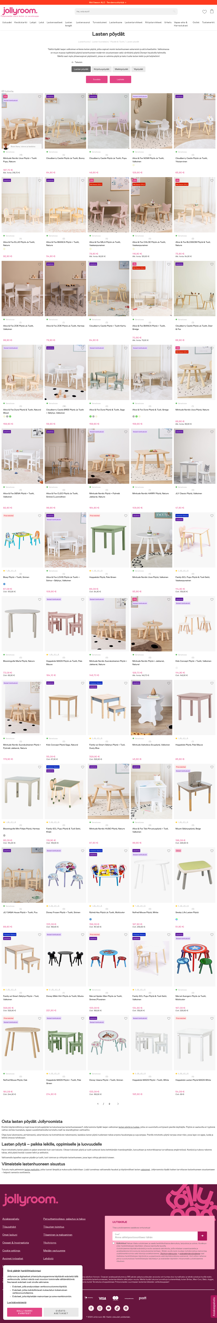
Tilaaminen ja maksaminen (57, 1234)
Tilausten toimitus (53, 1226)
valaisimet (145, 1169)
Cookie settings (11, 1250)
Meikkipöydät (121, 69)
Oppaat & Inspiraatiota (15, 1242)
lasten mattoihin (32, 1169)
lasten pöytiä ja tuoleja (129, 1127)
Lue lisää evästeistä (16, 1302)
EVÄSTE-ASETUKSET (61, 1312)
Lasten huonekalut (100, 41)
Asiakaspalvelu (10, 1219)
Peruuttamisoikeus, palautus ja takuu (64, 1219)
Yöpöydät (138, 69)
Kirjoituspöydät (101, 69)
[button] (204, 12)
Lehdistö (48, 1258)
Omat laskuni (9, 1234)
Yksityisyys (49, 1242)
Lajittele (120, 79)
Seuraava (118, 1103)
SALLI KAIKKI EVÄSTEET (25, 1312)
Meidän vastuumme (54, 1250)
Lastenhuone (83, 41)
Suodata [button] (96, 79)
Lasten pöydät (132, 41)
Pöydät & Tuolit (117, 41)
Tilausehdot (9, 1226)
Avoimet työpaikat (12, 1258)
